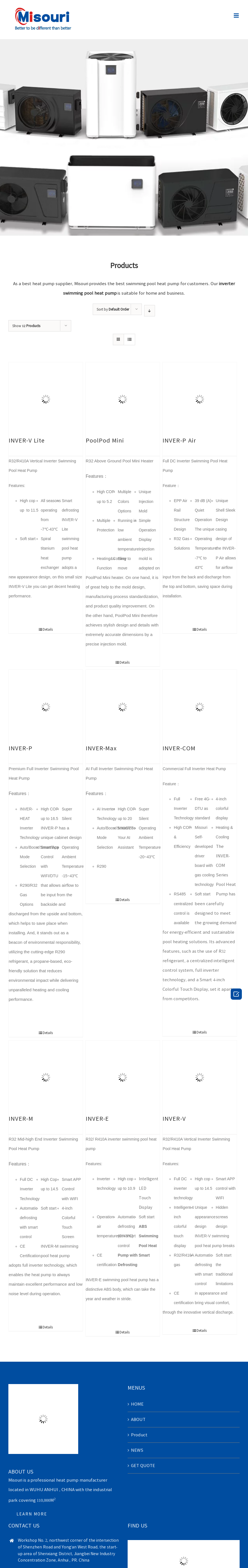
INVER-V (174, 1118)
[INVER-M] (46, 1077)
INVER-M (21, 1118)
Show (26, 325)
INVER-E (97, 1118)
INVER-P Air (179, 440)
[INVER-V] (200, 1077)
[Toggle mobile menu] (237, 15)
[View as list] (129, 339)
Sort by (113, 309)
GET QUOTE (143, 1465)
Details (48, 629)
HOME (137, 1404)
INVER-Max (101, 748)
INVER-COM (179, 748)
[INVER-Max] (123, 707)
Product (139, 1435)
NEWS (137, 1450)
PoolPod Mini (105, 440)
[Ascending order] (149, 310)
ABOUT (138, 1419)
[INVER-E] (123, 1077)
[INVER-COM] (200, 707)
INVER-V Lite (27, 440)
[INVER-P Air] (200, 399)
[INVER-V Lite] (46, 399)
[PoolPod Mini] (123, 399)
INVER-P (20, 748)
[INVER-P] (46, 707)
